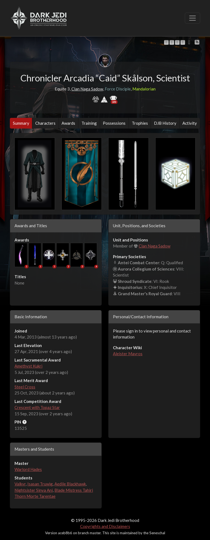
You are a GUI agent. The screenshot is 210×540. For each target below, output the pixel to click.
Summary (21, 123)
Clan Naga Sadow (87, 88)
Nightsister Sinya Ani (33, 490)
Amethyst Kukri (28, 365)
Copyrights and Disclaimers (105, 526)
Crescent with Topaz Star (37, 407)
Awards (68, 123)
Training (89, 123)
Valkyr (20, 483)
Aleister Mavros (127, 353)
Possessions (114, 123)
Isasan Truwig (40, 483)
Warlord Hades (28, 469)
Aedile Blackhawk (70, 483)
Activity (189, 123)
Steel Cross (24, 386)
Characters (45, 123)
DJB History (165, 123)
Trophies (140, 123)
